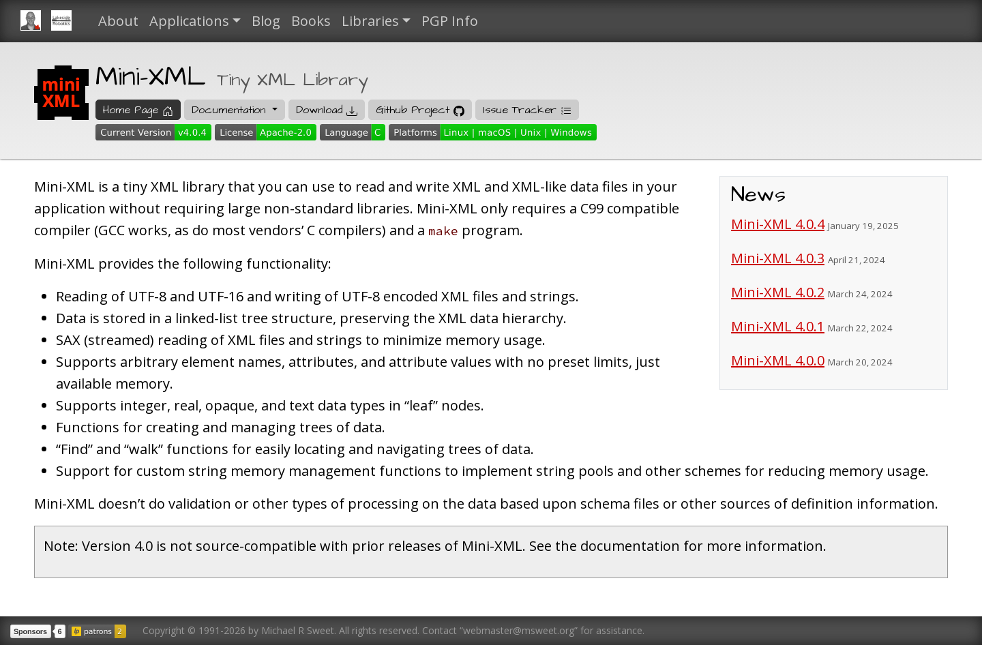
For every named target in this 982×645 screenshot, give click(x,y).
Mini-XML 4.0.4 (777, 224)
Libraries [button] (370, 21)
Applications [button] (189, 21)
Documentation (230, 109)
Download (326, 109)
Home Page (138, 109)
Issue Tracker (527, 109)
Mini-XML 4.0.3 (777, 258)
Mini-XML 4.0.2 (777, 292)
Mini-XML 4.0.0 (777, 360)
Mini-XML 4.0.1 (777, 326)
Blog (266, 21)
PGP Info (449, 21)
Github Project (420, 109)
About (118, 21)
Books (311, 21)
